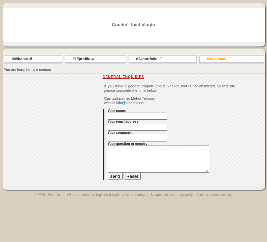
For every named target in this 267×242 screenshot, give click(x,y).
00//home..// (22, 59)
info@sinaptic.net (129, 103)
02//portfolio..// (149, 59)
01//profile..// (83, 59)
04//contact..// (219, 59)
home (30, 70)
